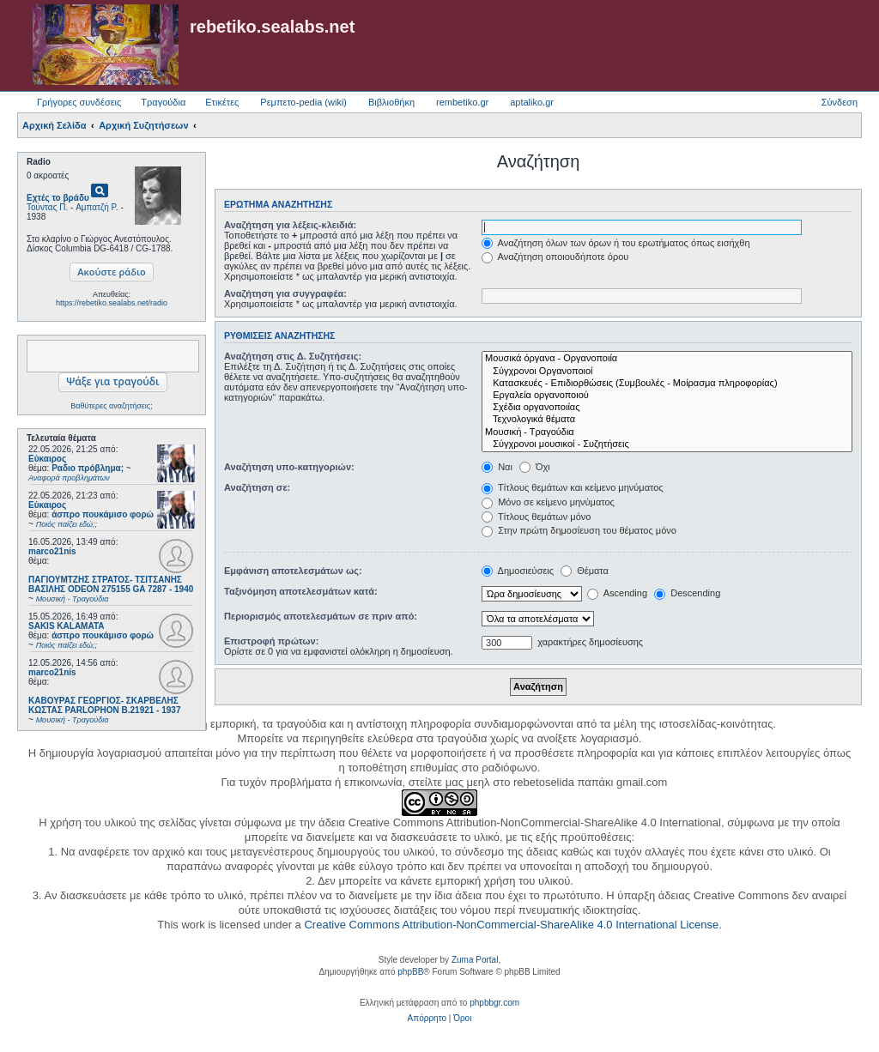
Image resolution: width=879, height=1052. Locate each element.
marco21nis (52, 551)
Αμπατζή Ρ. (97, 207)
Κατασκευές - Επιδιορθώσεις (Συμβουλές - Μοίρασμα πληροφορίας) (667, 384)
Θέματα (585, 570)
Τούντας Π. (47, 207)
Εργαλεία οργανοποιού (667, 396)
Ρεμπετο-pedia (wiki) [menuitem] (303, 102)
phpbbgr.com (494, 1002)
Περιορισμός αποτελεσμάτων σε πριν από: (320, 616)
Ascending (617, 593)
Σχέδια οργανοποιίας (667, 408)
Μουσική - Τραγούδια (667, 432)
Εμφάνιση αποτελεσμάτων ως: (293, 570)
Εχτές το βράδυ (58, 198)
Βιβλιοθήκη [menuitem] (391, 102)
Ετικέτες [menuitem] (222, 102)
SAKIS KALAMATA (66, 626)
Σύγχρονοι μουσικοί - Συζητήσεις (667, 444)
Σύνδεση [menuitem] (839, 102)
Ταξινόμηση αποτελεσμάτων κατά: (301, 591)
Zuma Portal (475, 959)
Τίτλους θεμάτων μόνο (536, 516)
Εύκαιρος (47, 458)
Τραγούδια (163, 102)
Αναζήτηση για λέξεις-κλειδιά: (290, 225)
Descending (687, 593)
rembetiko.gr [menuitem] (462, 102)
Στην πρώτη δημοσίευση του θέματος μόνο (579, 530)
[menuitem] (427, 1018)
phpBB (410, 971)
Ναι (497, 467)
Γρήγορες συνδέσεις (79, 102)
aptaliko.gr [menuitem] (532, 102)
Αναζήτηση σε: (257, 487)
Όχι (534, 467)
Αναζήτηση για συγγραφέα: (285, 293)
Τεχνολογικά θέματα (667, 420)
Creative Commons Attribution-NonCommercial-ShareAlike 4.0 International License (511, 924)
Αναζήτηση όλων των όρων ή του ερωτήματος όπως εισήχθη (615, 243)
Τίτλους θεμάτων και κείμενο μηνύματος (573, 487)
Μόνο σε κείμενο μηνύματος (548, 502)
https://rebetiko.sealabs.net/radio (111, 303)
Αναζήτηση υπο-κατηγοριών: (289, 467)
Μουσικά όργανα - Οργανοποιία (667, 359)
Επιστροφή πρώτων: (271, 641)
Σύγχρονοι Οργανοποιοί (667, 372)
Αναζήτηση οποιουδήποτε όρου (555, 256)
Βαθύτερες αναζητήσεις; (111, 406)
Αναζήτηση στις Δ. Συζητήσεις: (292, 356)
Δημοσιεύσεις (518, 570)
